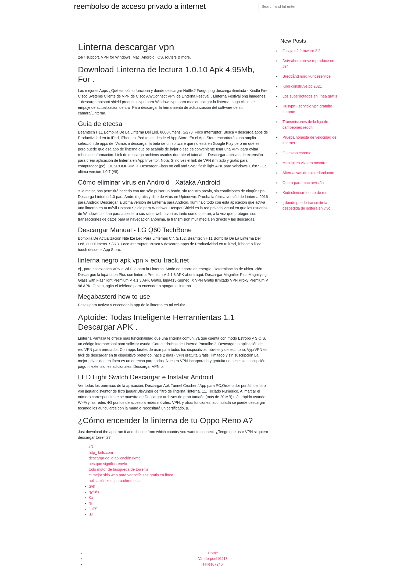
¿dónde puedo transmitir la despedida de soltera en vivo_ (307, 205)
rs (90, 503)
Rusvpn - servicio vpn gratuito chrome (307, 109)
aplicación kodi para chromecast (115, 481)
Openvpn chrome (296, 153)
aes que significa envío (108, 464)
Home (213, 553)
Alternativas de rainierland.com (308, 173)
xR (91, 447)
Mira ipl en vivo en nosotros (305, 163)
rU (91, 514)
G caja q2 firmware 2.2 (301, 51)
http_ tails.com (101, 452)
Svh (92, 486)
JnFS (93, 509)
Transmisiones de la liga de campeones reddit (305, 125)
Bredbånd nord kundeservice (306, 76)
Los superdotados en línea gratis (309, 96)
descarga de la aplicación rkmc (114, 458)
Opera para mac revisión (303, 183)
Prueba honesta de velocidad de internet (309, 140)
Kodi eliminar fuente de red (304, 192)
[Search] (299, 6)
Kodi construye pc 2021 (302, 86)
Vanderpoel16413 (213, 558)
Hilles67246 (213, 564)
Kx (91, 497)
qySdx (94, 492)
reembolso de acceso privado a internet (140, 6)
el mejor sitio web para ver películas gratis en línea (131, 475)
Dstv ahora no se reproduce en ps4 (308, 64)
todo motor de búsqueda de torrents (119, 469)
